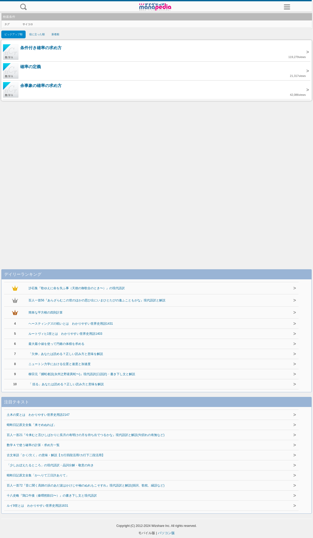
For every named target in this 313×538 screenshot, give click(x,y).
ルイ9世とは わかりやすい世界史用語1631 (37, 505)
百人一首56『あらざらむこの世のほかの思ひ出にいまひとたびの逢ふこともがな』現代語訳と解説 (96, 300)
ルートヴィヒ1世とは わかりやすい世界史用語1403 (65, 334)
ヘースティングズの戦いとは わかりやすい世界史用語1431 (70, 323)
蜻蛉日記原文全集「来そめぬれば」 (31, 425)
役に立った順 (37, 34)
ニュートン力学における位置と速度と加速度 (59, 364)
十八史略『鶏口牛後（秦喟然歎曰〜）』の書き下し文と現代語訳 (52, 495)
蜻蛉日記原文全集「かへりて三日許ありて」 (38, 475)
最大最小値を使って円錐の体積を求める (56, 344)
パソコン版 (166, 533)
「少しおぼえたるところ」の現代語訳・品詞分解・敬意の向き (50, 465)
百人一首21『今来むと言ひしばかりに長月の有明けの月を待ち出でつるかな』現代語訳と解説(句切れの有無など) (85, 435)
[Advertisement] (156, 179)
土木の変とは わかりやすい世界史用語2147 (38, 415)
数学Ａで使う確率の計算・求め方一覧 (33, 445)
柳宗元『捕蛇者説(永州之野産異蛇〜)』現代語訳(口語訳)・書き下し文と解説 (81, 374)
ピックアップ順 (13, 34)
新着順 (55, 34)
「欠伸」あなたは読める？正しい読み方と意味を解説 (65, 354)
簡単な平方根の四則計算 (45, 312)
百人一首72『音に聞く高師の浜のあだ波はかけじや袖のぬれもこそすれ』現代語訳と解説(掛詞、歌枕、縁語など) (85, 485)
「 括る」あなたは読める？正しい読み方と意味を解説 (66, 384)
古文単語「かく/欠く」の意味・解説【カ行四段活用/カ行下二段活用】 (56, 455)
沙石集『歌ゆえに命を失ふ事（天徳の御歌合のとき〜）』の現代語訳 (76, 288)
